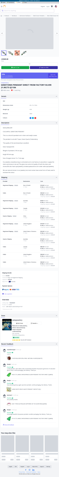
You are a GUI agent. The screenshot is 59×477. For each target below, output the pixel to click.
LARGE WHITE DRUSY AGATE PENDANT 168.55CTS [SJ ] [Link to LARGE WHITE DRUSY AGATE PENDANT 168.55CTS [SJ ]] (26, 389)
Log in (47, 6)
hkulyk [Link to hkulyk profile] (9, 364)
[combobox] (27, 10)
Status (39, 472)
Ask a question (7, 294)
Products (6, 15)
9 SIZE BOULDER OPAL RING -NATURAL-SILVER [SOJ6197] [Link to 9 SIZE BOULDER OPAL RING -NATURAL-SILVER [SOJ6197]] (27, 358)
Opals (3, 2)
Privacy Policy (22, 472)
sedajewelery (5, 83)
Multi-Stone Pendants (39, 15)
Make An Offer (43, 67)
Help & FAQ (35, 466)
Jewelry (18, 2)
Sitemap (48, 466)
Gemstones (10, 2)
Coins (25, 2)
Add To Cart (15, 67)
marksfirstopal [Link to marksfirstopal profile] (11, 349)
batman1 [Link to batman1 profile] (9, 395)
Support (42, 466)
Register (43, 6)
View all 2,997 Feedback (21, 340)
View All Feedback (8, 425)
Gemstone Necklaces (25, 15)
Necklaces (14, 15)
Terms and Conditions (31, 472)
